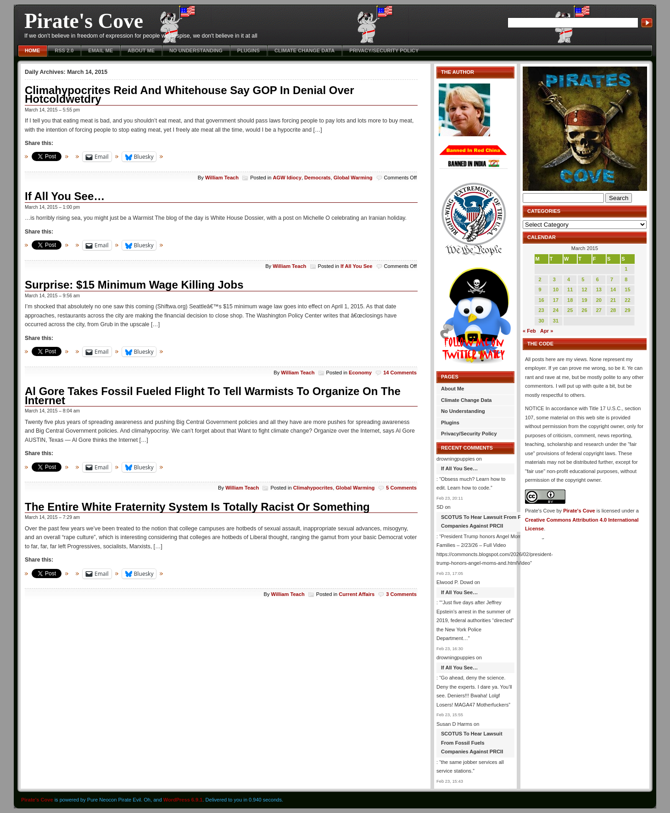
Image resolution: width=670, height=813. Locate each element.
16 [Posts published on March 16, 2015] (541, 300)
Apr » (546, 331)
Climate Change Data (304, 50)
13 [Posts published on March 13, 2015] (599, 289)
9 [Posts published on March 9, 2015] (539, 289)
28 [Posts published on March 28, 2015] (613, 310)
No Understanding (196, 50)
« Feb (529, 331)
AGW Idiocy (287, 177)
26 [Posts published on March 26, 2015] (584, 310)
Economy (360, 372)
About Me (141, 50)
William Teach (222, 177)
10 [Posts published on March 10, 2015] (555, 289)
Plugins (248, 50)
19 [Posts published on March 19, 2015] (584, 300)
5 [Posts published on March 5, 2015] (582, 279)
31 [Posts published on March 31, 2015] (555, 320)
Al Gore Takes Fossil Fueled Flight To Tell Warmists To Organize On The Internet (213, 395)
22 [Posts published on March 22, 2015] (627, 300)
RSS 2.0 (64, 50)
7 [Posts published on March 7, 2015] (611, 279)
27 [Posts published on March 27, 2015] (599, 310)
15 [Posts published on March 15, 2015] (627, 289)
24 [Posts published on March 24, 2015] (555, 310)
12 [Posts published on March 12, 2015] (584, 289)
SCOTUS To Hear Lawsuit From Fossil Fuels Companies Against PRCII (494, 521)
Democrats (317, 177)
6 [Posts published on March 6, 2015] (597, 279)
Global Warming (353, 177)
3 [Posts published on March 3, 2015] (554, 279)
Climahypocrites (313, 487)
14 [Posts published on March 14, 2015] (613, 289)
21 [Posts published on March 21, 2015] (613, 300)
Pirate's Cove (83, 21)
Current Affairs (356, 594)
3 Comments (401, 594)
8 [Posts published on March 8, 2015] (626, 279)
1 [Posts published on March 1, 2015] (626, 269)
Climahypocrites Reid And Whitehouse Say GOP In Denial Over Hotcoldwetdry (189, 95)
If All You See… (65, 196)
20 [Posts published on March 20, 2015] (599, 300)
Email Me (100, 50)
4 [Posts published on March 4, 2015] (568, 279)
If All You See (357, 266)
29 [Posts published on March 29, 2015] (627, 310)
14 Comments (400, 372)
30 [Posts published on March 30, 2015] (541, 320)
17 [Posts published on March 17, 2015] (555, 300)
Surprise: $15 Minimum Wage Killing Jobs (134, 284)
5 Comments (401, 487)
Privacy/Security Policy (384, 50)
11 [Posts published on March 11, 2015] (570, 289)
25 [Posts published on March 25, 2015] (570, 310)
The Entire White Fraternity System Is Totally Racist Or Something (197, 507)
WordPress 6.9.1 (183, 799)
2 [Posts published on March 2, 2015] (539, 279)
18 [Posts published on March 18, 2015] (570, 300)
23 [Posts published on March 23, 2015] (541, 310)
